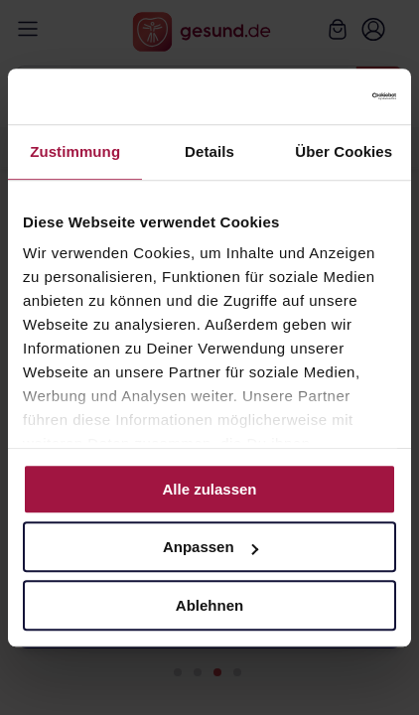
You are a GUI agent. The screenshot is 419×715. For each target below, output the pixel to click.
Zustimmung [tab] (75, 151)
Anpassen (210, 546)
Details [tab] (209, 151)
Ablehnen (209, 605)
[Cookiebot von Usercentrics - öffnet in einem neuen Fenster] (309, 96)
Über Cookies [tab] (343, 151)
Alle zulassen (209, 489)
